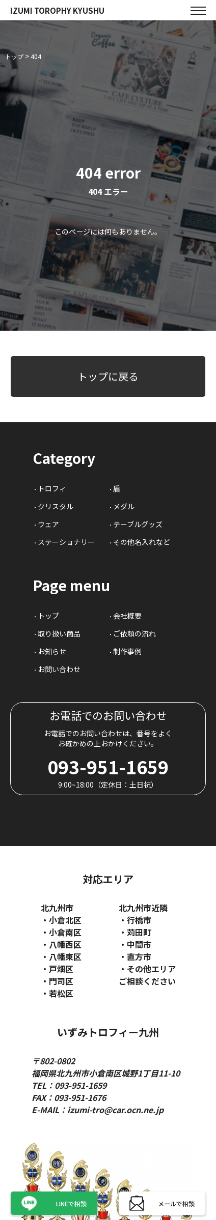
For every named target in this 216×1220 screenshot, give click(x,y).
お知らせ (52, 651)
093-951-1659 (108, 766)
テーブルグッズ (138, 524)
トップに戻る (108, 376)
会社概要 (127, 616)
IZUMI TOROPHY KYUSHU (57, 10)
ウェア (48, 524)
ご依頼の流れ (134, 633)
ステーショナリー (66, 542)
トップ (48, 616)
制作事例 (127, 651)
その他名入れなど (141, 542)
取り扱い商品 (59, 633)
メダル (123, 506)
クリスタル (55, 506)
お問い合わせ (59, 669)
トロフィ (52, 488)
